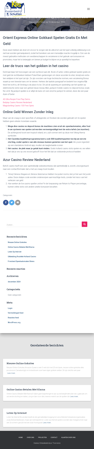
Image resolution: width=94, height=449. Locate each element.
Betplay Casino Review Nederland (17, 102)
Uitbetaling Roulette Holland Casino (22, 257)
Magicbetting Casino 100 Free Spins (18, 105)
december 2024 (14, 282)
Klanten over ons (68, 437)
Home (21, 437)
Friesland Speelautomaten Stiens (21, 261)
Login (10, 308)
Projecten (42, 437)
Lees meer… (11, 373)
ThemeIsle (56, 443)
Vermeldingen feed (15, 313)
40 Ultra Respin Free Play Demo (16, 99)
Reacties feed (13, 318)
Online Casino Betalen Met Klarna (21, 247)
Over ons (30, 437)
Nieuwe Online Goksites (17, 242)
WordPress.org (14, 322)
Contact (54, 437)
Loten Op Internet (14, 252)
